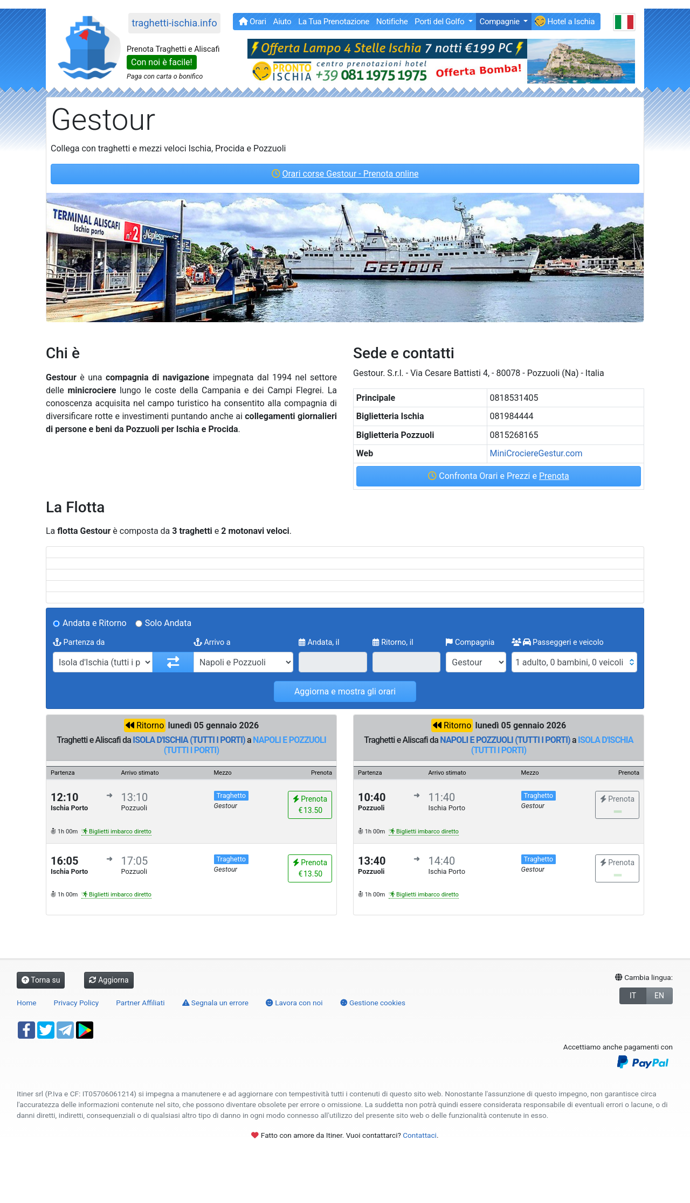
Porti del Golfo (440, 21)
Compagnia (470, 642)
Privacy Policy (76, 1002)
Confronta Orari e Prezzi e (498, 476)
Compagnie (500, 21)
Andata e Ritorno (95, 623)
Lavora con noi (294, 1002)
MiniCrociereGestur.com (536, 453)
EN (659, 995)
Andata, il (319, 642)
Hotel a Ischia (565, 21)
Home (27, 1002)
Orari (252, 21)
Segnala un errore (215, 1002)
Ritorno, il (392, 642)
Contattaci (420, 1135)
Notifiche (392, 21)
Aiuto (282, 21)
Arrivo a (212, 642)
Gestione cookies (373, 1002)
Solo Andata (168, 623)
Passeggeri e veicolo (558, 642)
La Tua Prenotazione (333, 21)
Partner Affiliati (140, 1002)
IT (633, 995)
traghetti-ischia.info (174, 23)
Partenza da (79, 642)
